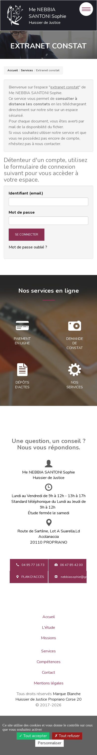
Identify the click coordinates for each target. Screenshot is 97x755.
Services (27, 70)
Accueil (12, 70)
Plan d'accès (30, 577)
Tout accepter (33, 736)
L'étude (48, 627)
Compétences (49, 662)
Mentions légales (49, 683)
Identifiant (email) (26, 193)
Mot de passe (22, 212)
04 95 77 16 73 (30, 565)
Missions (48, 638)
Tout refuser (67, 736)
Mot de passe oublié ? (28, 247)
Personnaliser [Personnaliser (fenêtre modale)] (49, 743)
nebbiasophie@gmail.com (71, 577)
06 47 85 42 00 (69, 565)
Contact (48, 672)
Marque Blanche (67, 694)
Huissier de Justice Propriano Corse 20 (48, 699)
